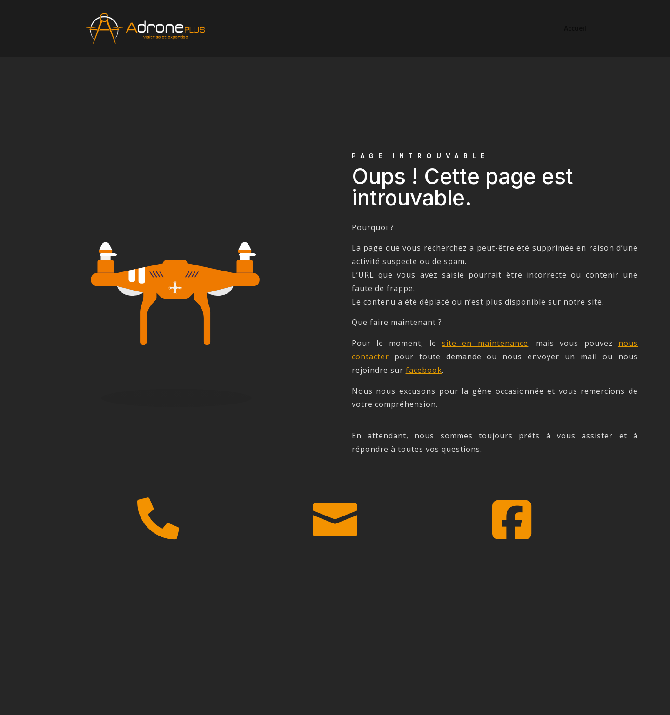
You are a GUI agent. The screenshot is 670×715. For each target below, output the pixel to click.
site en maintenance (485, 343)
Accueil (575, 29)
